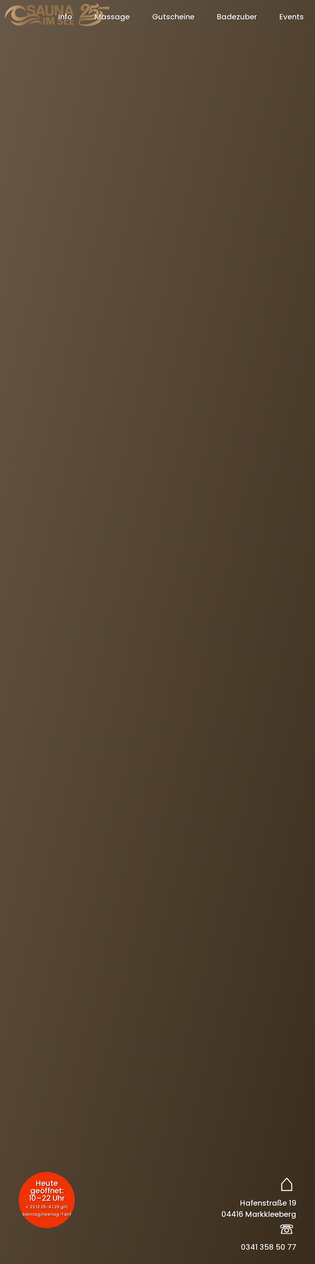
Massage (112, 17)
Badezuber (237, 17)
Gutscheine (173, 17)
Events (291, 17)
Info (65, 17)
